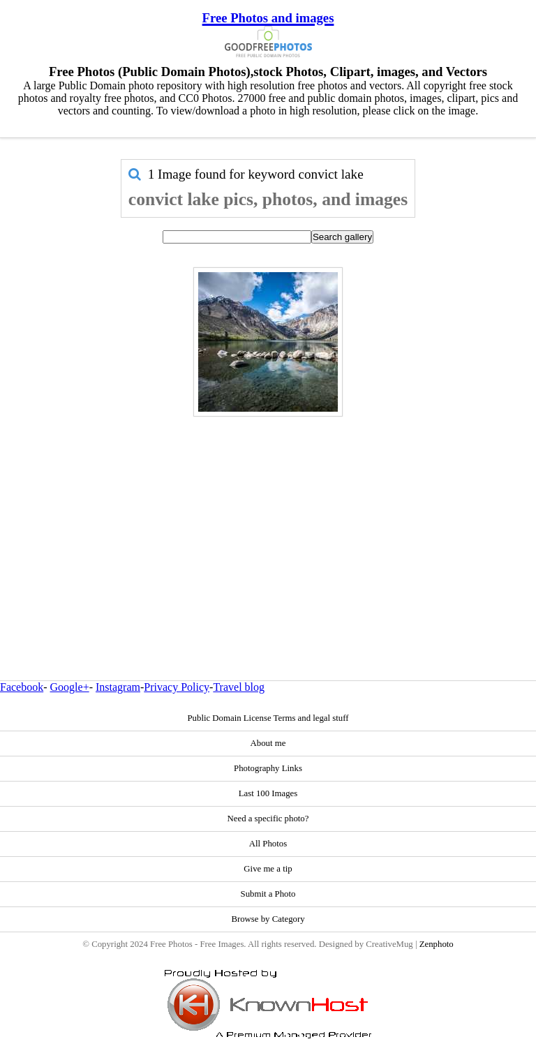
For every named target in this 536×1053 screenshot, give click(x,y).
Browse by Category (267, 919)
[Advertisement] (268, 518)
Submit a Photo (268, 894)
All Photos (268, 844)
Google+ (69, 687)
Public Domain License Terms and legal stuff (267, 718)
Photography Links (268, 768)
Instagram (118, 687)
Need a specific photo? (268, 818)
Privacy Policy (176, 687)
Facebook (21, 687)
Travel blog (239, 687)
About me (268, 743)
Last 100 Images (268, 793)
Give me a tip (268, 869)
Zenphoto (436, 944)
